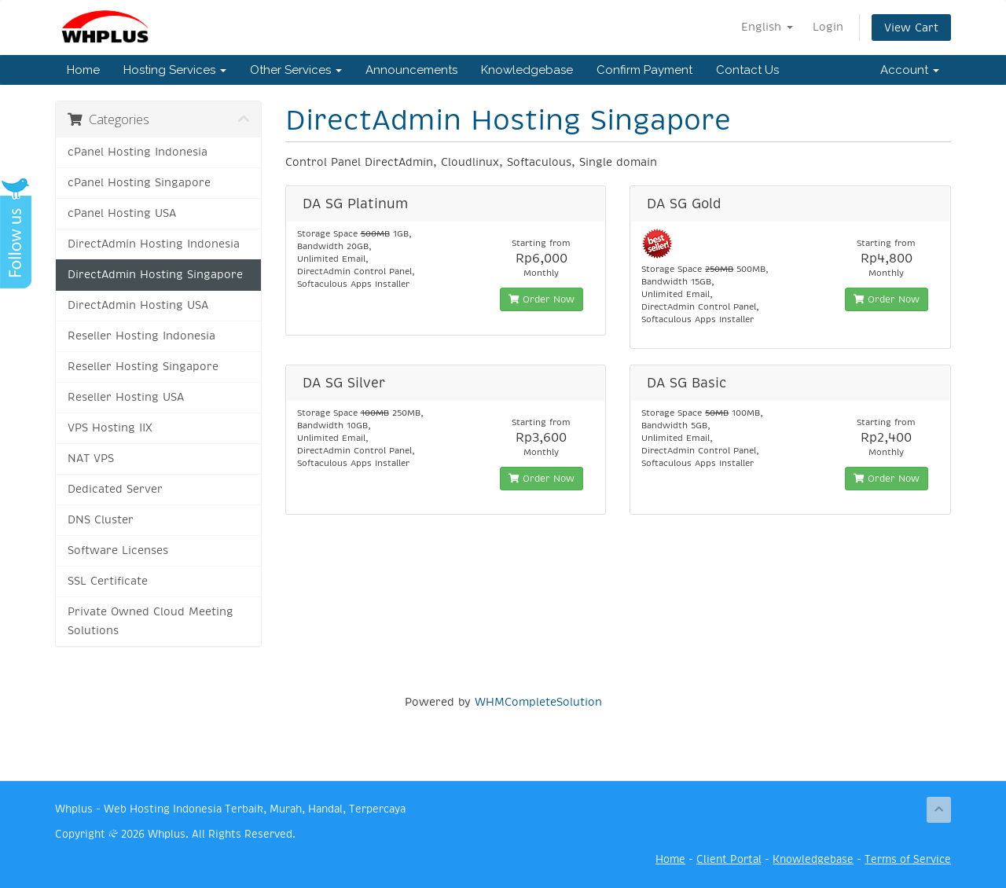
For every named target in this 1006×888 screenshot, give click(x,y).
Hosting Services (174, 70)
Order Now (542, 299)
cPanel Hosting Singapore (139, 183)
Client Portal (729, 859)
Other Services (296, 70)
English (767, 26)
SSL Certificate (108, 581)
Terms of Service (908, 859)
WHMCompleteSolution (538, 701)
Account (909, 70)
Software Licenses (118, 550)
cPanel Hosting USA (122, 213)
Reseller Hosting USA (126, 397)
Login (828, 26)
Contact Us (747, 70)
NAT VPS (91, 458)
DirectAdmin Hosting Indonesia (154, 244)
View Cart (911, 27)
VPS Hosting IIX (110, 428)
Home (83, 70)
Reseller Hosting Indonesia (141, 336)
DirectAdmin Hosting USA (138, 305)
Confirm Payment (644, 70)
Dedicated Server (115, 489)
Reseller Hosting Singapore (143, 366)
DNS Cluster (101, 520)
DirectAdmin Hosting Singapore (155, 275)
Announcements (411, 70)
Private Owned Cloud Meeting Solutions (150, 621)
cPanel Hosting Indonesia (137, 152)
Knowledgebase (527, 70)
